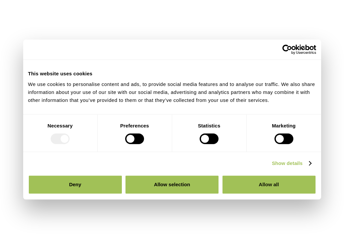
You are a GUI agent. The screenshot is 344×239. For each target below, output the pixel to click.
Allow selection (172, 184)
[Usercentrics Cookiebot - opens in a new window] (287, 49)
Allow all (269, 184)
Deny (75, 184)
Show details (287, 163)
